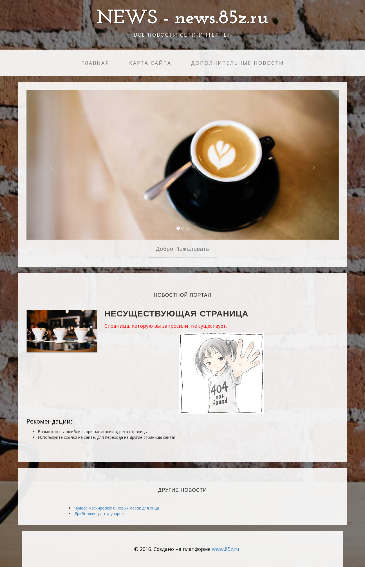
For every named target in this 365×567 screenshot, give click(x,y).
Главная (95, 62)
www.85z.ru (225, 549)
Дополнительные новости (237, 62)
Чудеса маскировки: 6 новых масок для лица (116, 508)
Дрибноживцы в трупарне (99, 513)
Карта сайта (150, 62)
